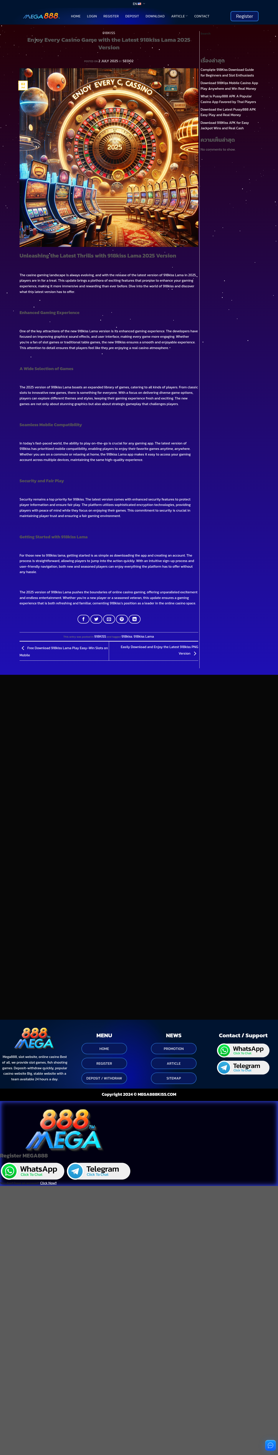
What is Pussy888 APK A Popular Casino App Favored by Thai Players (228, 98)
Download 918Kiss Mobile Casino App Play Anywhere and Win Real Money (229, 85)
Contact (201, 16)
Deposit (132, 16)
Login (92, 16)
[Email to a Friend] (109, 619)
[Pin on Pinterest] (122, 619)
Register (111, 16)
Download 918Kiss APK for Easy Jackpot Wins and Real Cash (225, 125)
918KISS (109, 32)
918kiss (126, 636)
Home (76, 16)
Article (179, 16)
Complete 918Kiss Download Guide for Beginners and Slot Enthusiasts (227, 72)
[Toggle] (18, 795)
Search (206, 33)
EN (139, 3)
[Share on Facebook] (83, 619)
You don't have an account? (28, 1134)
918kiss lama (55, 555)
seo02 (128, 60)
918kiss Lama (144, 636)
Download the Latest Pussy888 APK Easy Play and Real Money (228, 112)
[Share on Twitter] (96, 619)
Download (155, 16)
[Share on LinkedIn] (135, 619)
